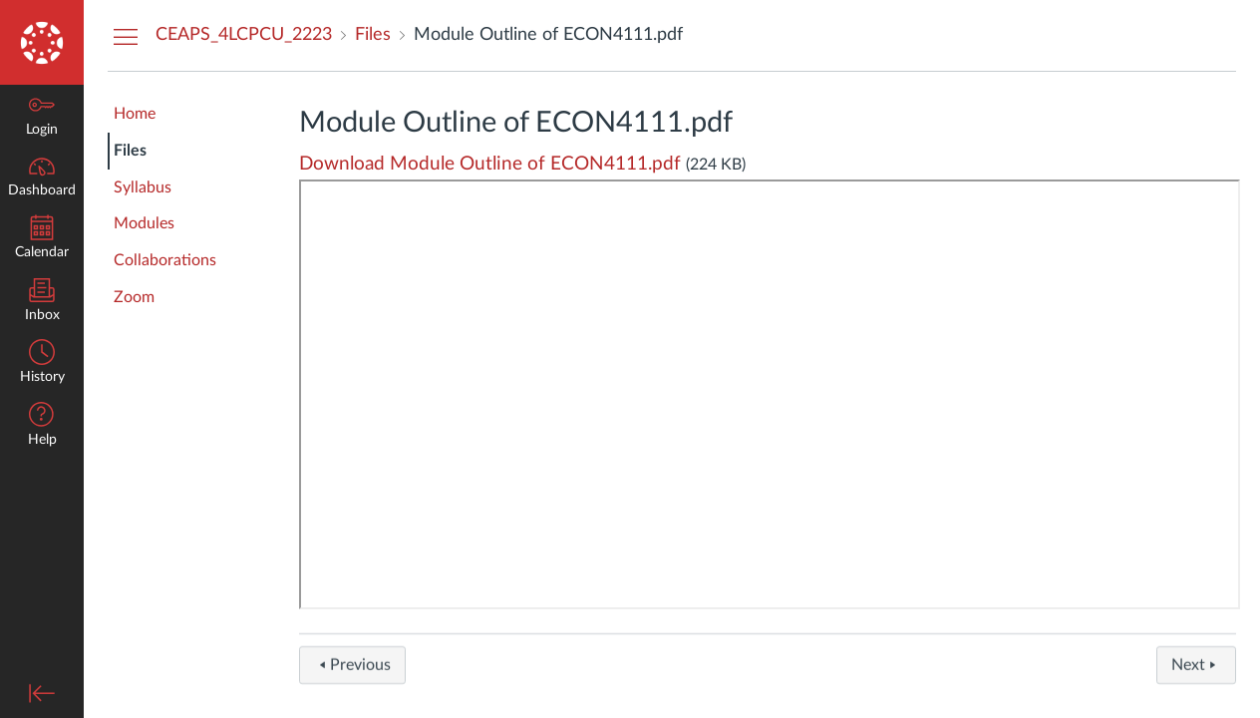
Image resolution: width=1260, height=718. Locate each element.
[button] (42, 426)
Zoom (134, 297)
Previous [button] (352, 671)
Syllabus (142, 187)
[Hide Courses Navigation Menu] (126, 36)
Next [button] (1196, 671)
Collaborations (165, 260)
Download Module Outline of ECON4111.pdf (490, 164)
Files (130, 151)
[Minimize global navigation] (42, 693)
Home (135, 114)
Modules (144, 223)
